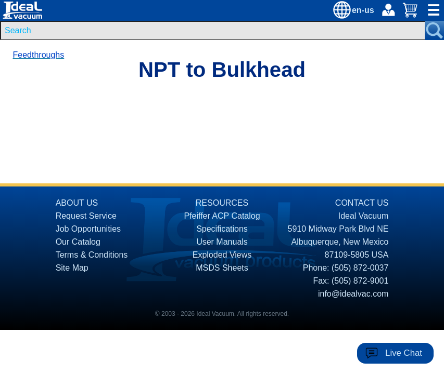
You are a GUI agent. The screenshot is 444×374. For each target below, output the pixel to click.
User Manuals (222, 241)
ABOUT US (77, 202)
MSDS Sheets (222, 267)
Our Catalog (78, 241)
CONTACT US (362, 202)
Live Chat (403, 353)
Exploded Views (222, 254)
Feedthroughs (39, 54)
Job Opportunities (88, 228)
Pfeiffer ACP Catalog (222, 215)
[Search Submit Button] (434, 30)
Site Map (72, 267)
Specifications (222, 228)
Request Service (86, 215)
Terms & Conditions (92, 254)
